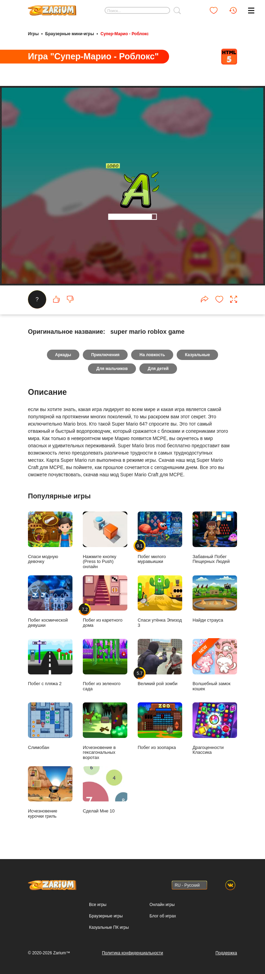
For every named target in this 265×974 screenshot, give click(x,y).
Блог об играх (162, 916)
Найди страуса (215, 599)
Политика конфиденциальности (132, 953)
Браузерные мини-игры (69, 33)
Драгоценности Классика (215, 728)
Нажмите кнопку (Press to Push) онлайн (105, 540)
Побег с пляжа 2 (50, 662)
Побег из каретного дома (105, 601)
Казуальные (197, 354)
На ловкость (152, 354)
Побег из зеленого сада (105, 665)
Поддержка (226, 953)
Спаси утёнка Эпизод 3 (160, 601)
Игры (33, 33)
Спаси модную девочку (50, 538)
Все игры (97, 904)
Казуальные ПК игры (109, 927)
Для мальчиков (112, 368)
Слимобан (50, 726)
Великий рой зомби (160, 662)
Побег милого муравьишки (160, 538)
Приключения (105, 354)
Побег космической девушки (50, 601)
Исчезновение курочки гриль (50, 792)
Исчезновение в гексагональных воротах (105, 731)
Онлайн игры (162, 904)
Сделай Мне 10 (105, 790)
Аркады (63, 354)
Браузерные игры (105, 916)
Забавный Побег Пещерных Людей (215, 538)
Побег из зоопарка (160, 726)
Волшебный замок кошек (215, 665)
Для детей (158, 368)
